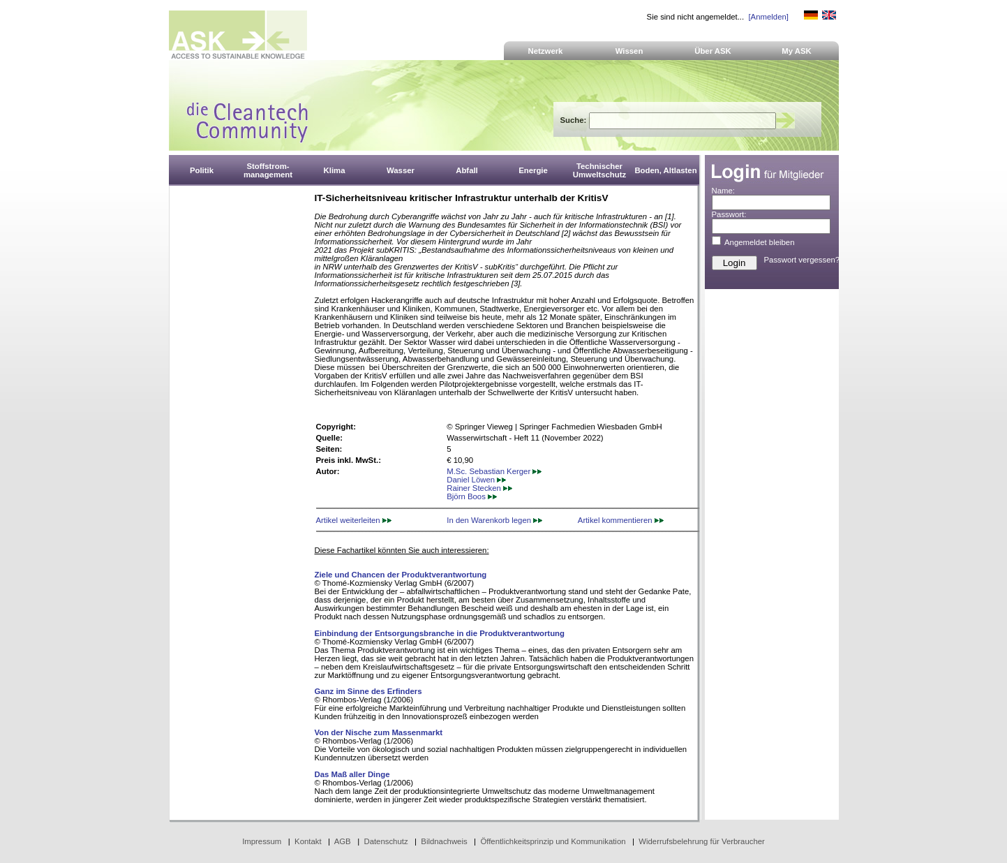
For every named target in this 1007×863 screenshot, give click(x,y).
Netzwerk (545, 51)
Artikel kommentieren (621, 520)
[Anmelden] (768, 17)
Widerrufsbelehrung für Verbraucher (702, 841)
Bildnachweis (444, 841)
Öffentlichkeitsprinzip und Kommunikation (552, 841)
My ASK (797, 51)
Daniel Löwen (476, 479)
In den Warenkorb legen (494, 520)
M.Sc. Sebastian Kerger (494, 471)
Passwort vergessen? (802, 260)
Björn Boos (472, 496)
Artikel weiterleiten (353, 520)
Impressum (261, 841)
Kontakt (308, 841)
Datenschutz (386, 841)
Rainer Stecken (479, 488)
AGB (342, 841)
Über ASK (712, 51)
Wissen (629, 51)
